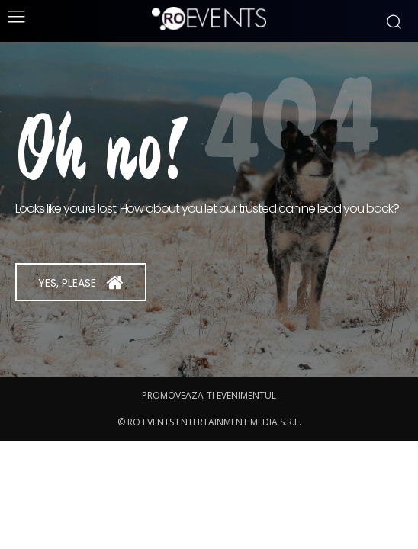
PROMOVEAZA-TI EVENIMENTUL (209, 395)
